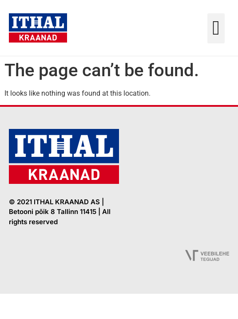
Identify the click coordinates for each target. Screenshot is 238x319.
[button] (216, 28)
